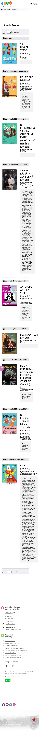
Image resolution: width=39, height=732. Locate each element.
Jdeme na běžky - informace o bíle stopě (16, 650)
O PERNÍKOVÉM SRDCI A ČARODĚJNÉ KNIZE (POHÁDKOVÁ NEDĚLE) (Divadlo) (27, 135)
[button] (34, 4)
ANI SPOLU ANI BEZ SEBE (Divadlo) (26, 291)
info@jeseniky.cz (10, 624)
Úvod (6, 4)
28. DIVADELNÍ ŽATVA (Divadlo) (26, 48)
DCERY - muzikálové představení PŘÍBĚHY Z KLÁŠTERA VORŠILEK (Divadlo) (26, 375)
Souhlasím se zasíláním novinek (14, 676)
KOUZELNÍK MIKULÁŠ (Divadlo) (26, 80)
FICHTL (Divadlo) (25, 467)
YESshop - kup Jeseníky (11, 646)
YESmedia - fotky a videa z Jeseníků (14, 648)
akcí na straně (13, 32)
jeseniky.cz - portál (10, 641)
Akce (9, 9)
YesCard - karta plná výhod (12, 643)
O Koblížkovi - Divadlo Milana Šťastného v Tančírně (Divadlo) (25, 424)
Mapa (25, 58)
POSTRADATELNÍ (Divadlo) (29, 336)
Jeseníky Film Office (10, 653)
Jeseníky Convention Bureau (13, 655)
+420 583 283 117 (11, 622)
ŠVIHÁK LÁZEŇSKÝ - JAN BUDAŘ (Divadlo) (26, 175)
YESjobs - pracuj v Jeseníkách (13, 658)
